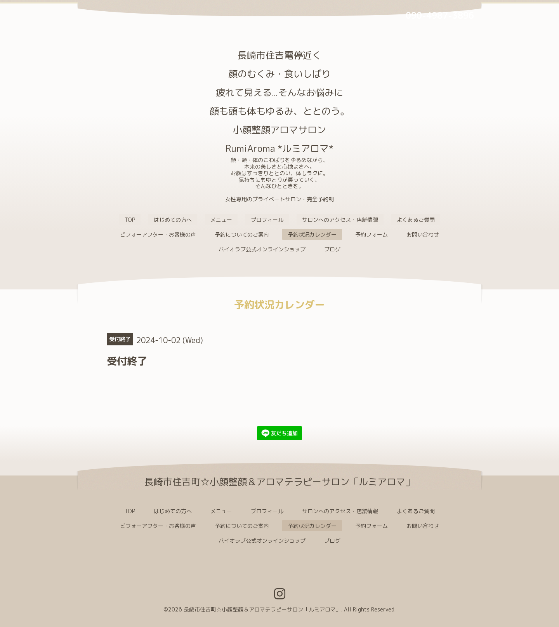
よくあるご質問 (416, 219)
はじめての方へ (173, 219)
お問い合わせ (422, 234)
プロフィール (267, 219)
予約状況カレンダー (312, 234)
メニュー (221, 219)
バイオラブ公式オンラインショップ (262, 249)
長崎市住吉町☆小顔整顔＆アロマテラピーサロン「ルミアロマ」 (262, 609)
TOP (130, 219)
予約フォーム (371, 234)
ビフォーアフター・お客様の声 (158, 234)
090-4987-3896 (440, 15)
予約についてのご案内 (242, 234)
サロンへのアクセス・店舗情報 (340, 219)
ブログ (332, 249)
